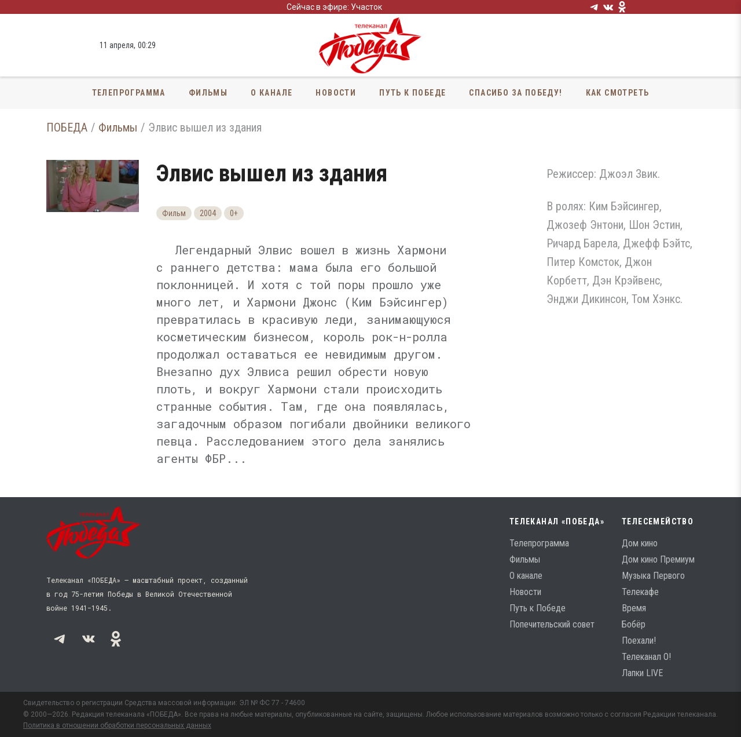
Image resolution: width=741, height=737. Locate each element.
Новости (336, 92)
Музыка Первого (653, 575)
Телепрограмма (129, 92)
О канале (271, 92)
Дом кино (640, 543)
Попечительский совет (552, 624)
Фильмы (208, 92)
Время (634, 608)
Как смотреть (618, 92)
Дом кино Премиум (658, 559)
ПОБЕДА (66, 127)
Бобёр (633, 624)
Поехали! (639, 640)
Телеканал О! (646, 656)
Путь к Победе (412, 92)
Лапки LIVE (642, 672)
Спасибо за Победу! (515, 92)
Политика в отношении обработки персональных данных (117, 725)
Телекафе (640, 591)
